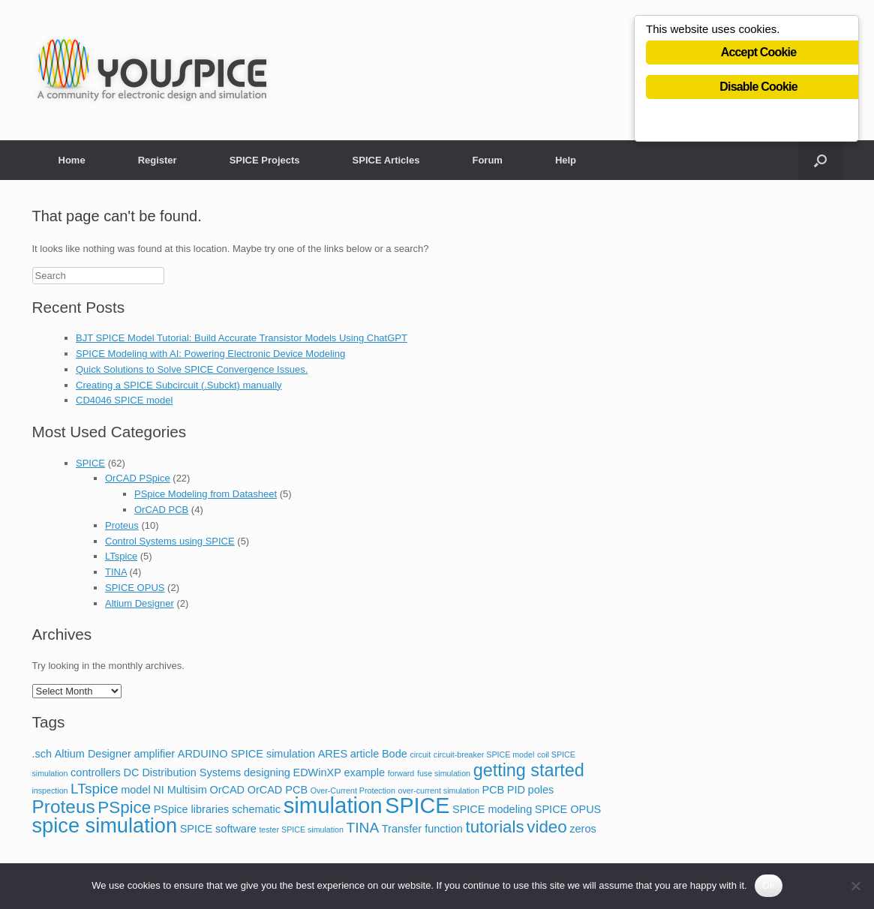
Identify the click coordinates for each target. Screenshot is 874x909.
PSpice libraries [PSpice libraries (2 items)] (192, 809)
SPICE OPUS (134, 587)
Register (157, 160)
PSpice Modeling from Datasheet (205, 494)
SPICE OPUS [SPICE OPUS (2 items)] (568, 809)
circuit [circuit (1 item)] (420, 754)
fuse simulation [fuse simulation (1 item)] (443, 773)
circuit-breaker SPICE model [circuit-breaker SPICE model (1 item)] (484, 754)
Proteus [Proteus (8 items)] (63, 806)
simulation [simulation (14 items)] (333, 805)
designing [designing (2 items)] (267, 772)
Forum (487, 160)
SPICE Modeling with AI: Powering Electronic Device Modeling (210, 353)
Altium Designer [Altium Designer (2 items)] (93, 754)
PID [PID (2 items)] (516, 790)
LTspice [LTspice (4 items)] (94, 788)
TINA (116, 572)
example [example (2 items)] (364, 772)
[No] (855, 885)
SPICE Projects (265, 160)
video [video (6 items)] (546, 827)
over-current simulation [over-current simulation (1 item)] (438, 790)
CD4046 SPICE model (124, 400)
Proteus (122, 525)
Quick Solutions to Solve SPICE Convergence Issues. (192, 369)
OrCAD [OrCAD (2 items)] (227, 790)
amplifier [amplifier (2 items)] (154, 754)
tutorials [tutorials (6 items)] (494, 827)
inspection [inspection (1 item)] (50, 790)
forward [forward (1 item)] (401, 773)
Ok (768, 885)
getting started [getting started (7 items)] (528, 770)
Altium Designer (139, 603)
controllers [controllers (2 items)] (96, 772)
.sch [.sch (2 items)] (42, 754)
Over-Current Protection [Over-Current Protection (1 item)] (353, 790)
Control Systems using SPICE (170, 541)
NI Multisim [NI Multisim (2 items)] (180, 790)
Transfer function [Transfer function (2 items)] (422, 829)
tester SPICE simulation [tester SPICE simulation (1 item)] (301, 829)
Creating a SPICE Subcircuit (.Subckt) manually (179, 385)
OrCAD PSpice (137, 478)
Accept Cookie (759, 53)
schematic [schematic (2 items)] (256, 809)
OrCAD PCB (161, 509)
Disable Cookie (758, 88)
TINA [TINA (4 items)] (363, 828)
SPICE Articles (386, 160)
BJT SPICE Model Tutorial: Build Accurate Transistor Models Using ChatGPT (241, 338)
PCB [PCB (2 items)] (493, 790)
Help (565, 160)
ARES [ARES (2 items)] (332, 754)
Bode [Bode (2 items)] (394, 754)
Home (72, 160)
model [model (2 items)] (135, 790)
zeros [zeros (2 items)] (582, 829)
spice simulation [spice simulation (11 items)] (105, 825)
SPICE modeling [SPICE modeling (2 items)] (492, 809)
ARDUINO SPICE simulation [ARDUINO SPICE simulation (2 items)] (246, 754)
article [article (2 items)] (365, 754)
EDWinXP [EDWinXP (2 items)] (317, 772)
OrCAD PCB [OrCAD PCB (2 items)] (278, 790)
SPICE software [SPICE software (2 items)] (218, 829)
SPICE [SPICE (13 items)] (417, 806)
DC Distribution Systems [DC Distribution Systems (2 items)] (182, 772)
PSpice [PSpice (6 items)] (124, 807)
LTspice (121, 556)
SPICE (90, 463)
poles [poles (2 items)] (541, 790)
